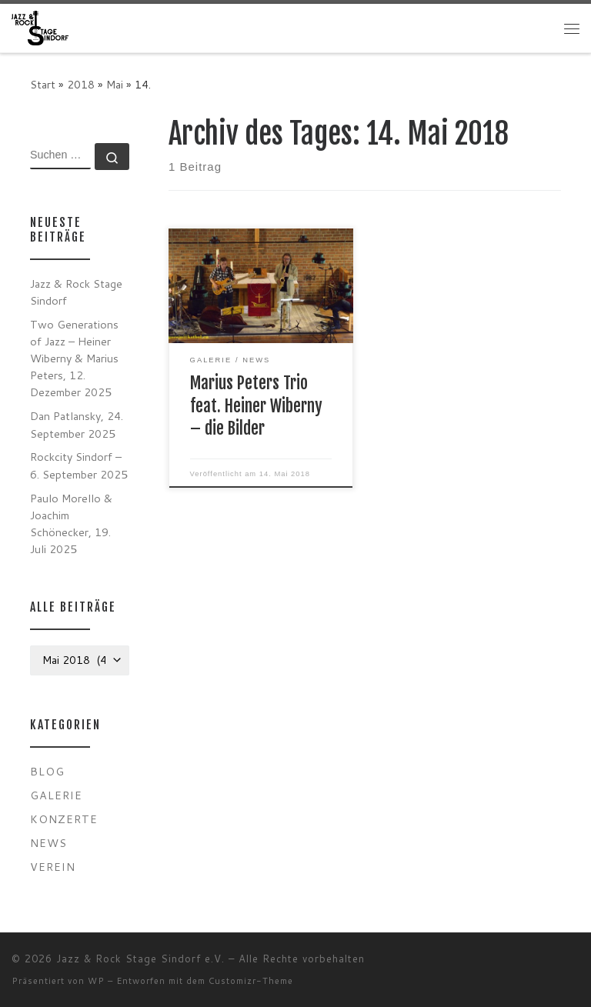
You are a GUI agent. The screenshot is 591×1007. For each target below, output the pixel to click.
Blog (47, 771)
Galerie (56, 795)
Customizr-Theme (251, 981)
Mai (114, 84)
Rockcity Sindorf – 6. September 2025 (79, 465)
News (48, 843)
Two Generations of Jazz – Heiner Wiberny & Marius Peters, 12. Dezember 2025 (74, 358)
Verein (52, 867)
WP (96, 981)
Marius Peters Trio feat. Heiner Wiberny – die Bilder (256, 405)
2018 (81, 84)
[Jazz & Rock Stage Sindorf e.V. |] (40, 27)
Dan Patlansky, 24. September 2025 (76, 424)
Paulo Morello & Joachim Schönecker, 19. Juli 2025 (71, 523)
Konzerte (64, 819)
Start (42, 84)
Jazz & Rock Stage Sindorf (76, 291)
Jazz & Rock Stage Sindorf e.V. (140, 958)
